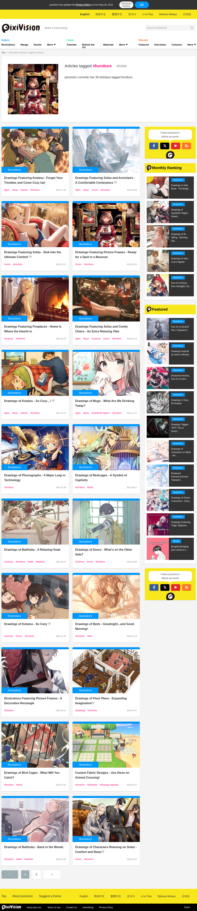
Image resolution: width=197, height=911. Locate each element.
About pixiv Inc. (34, 907)
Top (3, 52)
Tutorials (72, 44)
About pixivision (22, 896)
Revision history (126, 5)
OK (142, 4)
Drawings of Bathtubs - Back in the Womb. (34, 847)
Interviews (160, 44)
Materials (108, 44)
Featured (144, 44)
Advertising (87, 907)
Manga (24, 44)
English (85, 14)
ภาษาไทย (147, 14)
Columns (177, 44)
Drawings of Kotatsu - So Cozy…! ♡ (29, 401)
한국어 (132, 14)
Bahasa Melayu (168, 14)
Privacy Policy (83, 5)
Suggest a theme (50, 896)
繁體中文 (117, 14)
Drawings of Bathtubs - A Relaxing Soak (32, 549)
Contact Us (71, 907)
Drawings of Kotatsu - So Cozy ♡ (27, 624)
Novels (38, 44)
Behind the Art (88, 46)
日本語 (187, 14)
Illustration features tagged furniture (26, 52)
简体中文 (100, 14)
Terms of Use (53, 907)
